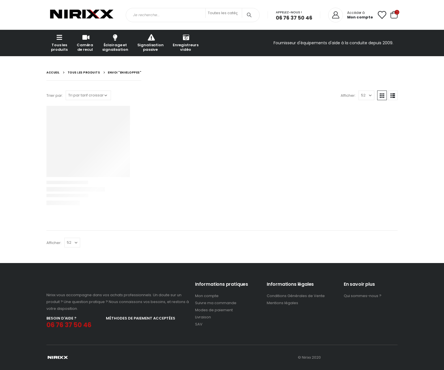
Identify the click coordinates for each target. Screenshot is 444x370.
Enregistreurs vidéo (185, 42)
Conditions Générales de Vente (296, 295)
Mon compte (207, 295)
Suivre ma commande (215, 303)
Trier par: (54, 95)
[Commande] (88, 95)
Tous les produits (59, 42)
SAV (198, 324)
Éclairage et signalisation (115, 42)
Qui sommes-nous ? (362, 295)
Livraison (203, 317)
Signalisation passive (150, 42)
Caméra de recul (85, 42)
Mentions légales (282, 303)
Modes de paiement (214, 310)
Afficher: (348, 95)
